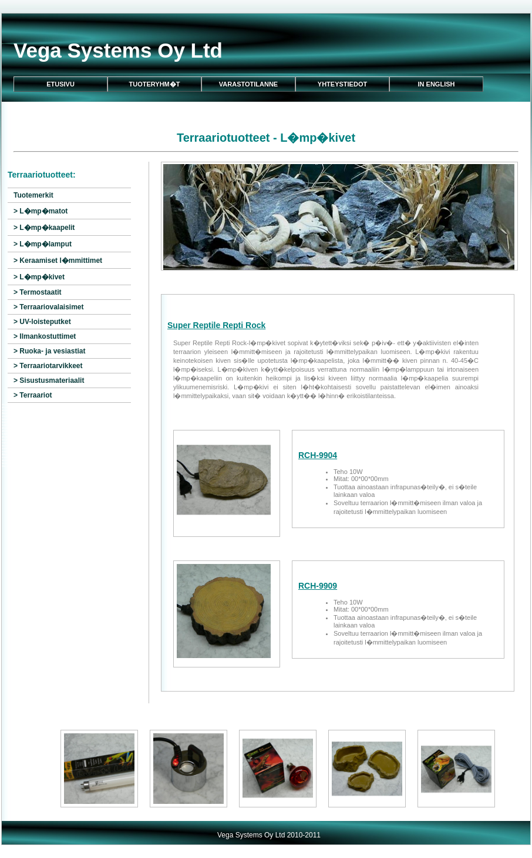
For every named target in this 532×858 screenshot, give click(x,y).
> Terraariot (33, 395)
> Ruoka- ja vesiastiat (49, 351)
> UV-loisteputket (42, 322)
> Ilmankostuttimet (45, 336)
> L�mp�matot (41, 211)
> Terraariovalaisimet (49, 307)
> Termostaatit (37, 292)
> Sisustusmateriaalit (49, 380)
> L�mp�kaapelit (44, 227)
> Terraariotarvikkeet (48, 366)
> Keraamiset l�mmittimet (58, 260)
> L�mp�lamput (43, 244)
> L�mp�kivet (39, 277)
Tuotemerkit (33, 195)
